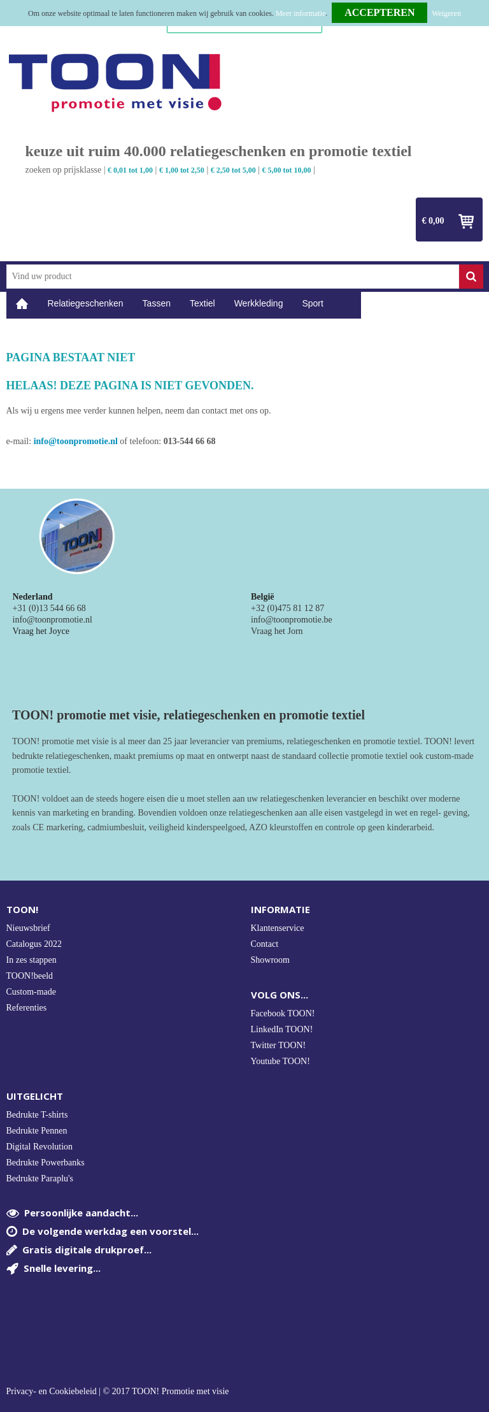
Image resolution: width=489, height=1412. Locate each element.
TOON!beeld (29, 976)
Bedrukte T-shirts (37, 1115)
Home (22, 304)
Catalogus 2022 (34, 944)
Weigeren (446, 13)
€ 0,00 (433, 221)
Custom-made (31, 992)
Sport (312, 303)
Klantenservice (277, 928)
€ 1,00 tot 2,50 (181, 170)
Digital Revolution (39, 1146)
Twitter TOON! (278, 1045)
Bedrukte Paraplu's (40, 1178)
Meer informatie (300, 13)
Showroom (270, 960)
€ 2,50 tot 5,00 (233, 170)
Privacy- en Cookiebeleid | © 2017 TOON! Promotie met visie (117, 1391)
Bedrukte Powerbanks (45, 1162)
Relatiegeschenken (86, 303)
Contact (265, 944)
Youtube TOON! (280, 1061)
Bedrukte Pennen (36, 1130)
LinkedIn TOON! (282, 1029)
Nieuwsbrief (28, 928)
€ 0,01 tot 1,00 (130, 170)
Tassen (157, 303)
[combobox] (232, 276)
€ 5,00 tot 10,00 (286, 170)
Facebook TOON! (283, 1013)
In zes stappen (31, 960)
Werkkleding (258, 303)
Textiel (202, 303)
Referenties (26, 1007)
